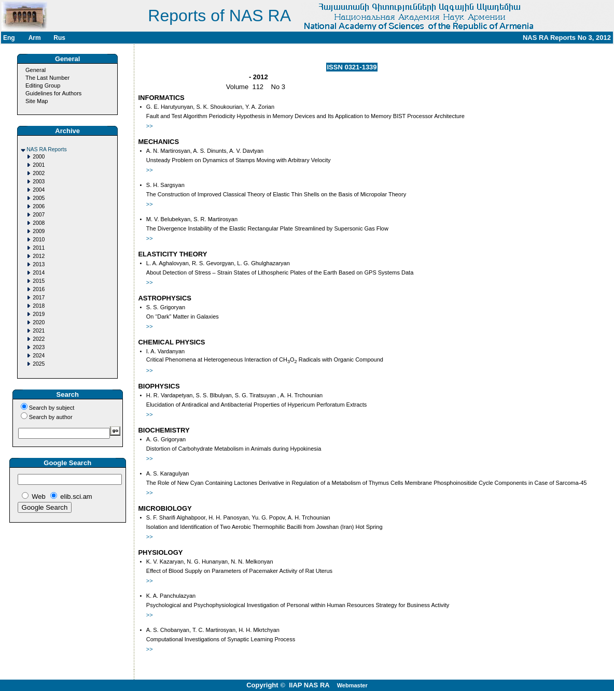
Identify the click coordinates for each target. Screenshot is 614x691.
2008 (39, 223)
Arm (35, 37)
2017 (39, 297)
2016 (39, 289)
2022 (39, 339)
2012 (39, 256)
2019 (39, 314)
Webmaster (352, 685)
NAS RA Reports (46, 149)
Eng (9, 37)
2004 (39, 190)
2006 (39, 206)
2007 (39, 215)
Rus (59, 37)
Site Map (36, 101)
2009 (39, 231)
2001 (39, 165)
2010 (39, 239)
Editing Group (42, 85)
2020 (39, 322)
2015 (39, 281)
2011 (39, 248)
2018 (39, 306)
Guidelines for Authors (53, 93)
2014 (39, 273)
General (35, 70)
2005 (39, 198)
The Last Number (47, 78)
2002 (39, 173)
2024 (39, 355)
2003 (39, 181)
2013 (39, 264)
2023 (39, 347)
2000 (39, 157)
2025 (39, 364)
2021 (39, 331)
